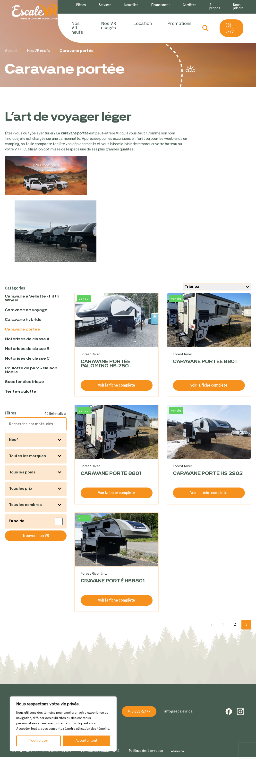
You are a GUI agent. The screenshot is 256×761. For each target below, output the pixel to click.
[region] (63, 723)
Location (142, 23)
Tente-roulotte (20, 392)
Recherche (205, 28)
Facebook (229, 711)
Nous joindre (238, 6)
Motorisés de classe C (27, 359)
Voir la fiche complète (116, 385)
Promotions (179, 23)
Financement (160, 5)
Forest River (90, 354)
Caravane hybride (23, 320)
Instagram (240, 711)
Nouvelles (131, 5)
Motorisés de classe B (27, 349)
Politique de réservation (146, 751)
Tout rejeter (38, 741)
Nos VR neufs (77, 28)
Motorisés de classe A (27, 339)
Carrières (189, 5)
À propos (214, 6)
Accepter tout (86, 741)
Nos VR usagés (108, 26)
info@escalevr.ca (178, 711)
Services (105, 5)
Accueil (11, 51)
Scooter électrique (24, 382)
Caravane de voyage (26, 310)
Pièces (81, 5)
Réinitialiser (58, 413)
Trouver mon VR (35, 536)
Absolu (179, 751)
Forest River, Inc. (94, 574)
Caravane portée (22, 329)
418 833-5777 (229, 28)
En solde (17, 521)
